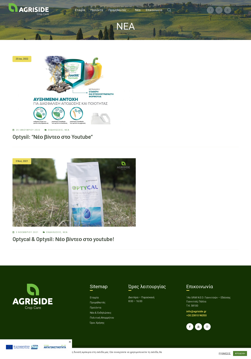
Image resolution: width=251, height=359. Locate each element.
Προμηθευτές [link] (97, 302)
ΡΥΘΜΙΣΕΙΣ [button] (225, 353)
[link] (29, 9)
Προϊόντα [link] (95, 307)
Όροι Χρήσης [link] (97, 322)
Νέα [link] (67, 130)
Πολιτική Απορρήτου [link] (102, 317)
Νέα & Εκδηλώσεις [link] (100, 312)
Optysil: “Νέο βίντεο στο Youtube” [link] (52, 136)
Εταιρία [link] (94, 297)
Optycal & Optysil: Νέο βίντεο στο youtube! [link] (63, 239)
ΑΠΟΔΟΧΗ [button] (240, 353)
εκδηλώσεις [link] (55, 130)
